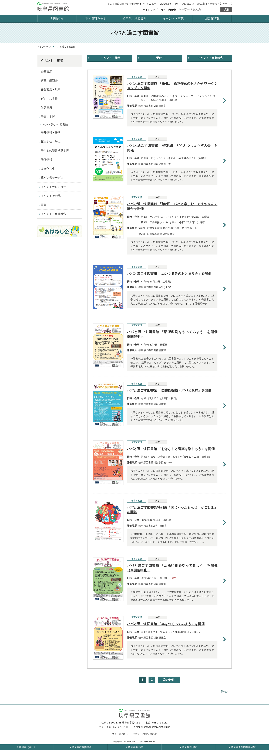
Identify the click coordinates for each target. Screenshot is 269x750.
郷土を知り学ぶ (50, 141)
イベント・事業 (173, 18)
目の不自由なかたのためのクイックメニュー (131, 3)
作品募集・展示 (50, 89)
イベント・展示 (110, 57)
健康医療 (46, 107)
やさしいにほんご (184, 3)
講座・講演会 (49, 80)
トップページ (44, 46)
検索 (226, 9)
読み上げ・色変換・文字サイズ (214, 3)
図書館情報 (212, 18)
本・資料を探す (95, 18)
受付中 (160, 57)
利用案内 (57, 18)
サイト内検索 (168, 9)
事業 (43, 204)
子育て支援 (48, 116)
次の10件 (169, 679)
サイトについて (120, 733)
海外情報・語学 (50, 132)
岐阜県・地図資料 (134, 18)
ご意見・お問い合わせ (145, 733)
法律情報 (46, 159)
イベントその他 (50, 195)
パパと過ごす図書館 (55, 124)
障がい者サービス (52, 177)
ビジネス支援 (49, 98)
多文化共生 (48, 168)
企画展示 (46, 71)
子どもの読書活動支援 (55, 150)
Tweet (224, 691)
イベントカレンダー (53, 186)
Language (165, 3)
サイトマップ (150, 9)
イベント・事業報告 (210, 57)
